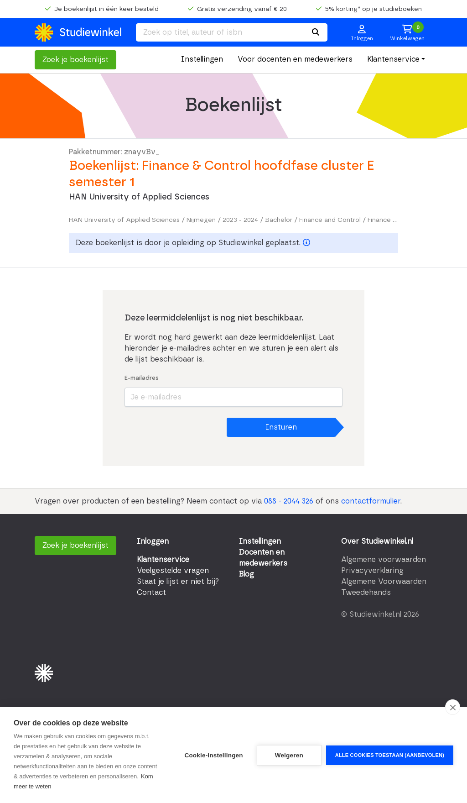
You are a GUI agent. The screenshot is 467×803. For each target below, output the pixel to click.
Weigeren (289, 755)
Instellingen (202, 59)
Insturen (281, 427)
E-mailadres (142, 378)
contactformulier (370, 501)
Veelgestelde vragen (173, 570)
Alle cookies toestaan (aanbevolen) (389, 755)
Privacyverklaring (372, 570)
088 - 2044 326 (288, 501)
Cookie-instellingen (213, 755)
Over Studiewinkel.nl (377, 541)
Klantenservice (393, 59)
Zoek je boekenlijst (75, 59)
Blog (246, 574)
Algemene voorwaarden (383, 559)
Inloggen (153, 541)
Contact (151, 592)
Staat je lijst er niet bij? (178, 581)
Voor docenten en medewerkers (295, 59)
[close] (452, 707)
